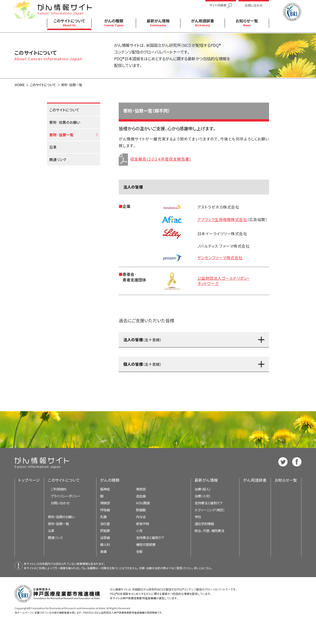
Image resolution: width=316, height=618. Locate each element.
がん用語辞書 (254, 480)
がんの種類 (109, 480)
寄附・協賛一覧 (58, 523)
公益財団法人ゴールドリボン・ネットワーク (223, 280)
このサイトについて (43, 84)
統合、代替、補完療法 (209, 530)
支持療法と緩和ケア (209, 502)
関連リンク (55, 537)
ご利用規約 (58, 489)
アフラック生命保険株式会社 (222, 219)
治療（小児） (203, 495)
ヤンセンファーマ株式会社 (220, 257)
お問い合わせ (60, 502)
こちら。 (208, 568)
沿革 (51, 530)
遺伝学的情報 (204, 523)
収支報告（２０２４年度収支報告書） (155, 159)
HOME (20, 84)
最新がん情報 (206, 480)
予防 (198, 516)
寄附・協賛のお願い (61, 516)
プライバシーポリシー (65, 495)
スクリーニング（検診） (210, 509)
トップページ (29, 480)
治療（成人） (203, 489)
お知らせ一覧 (286, 480)
